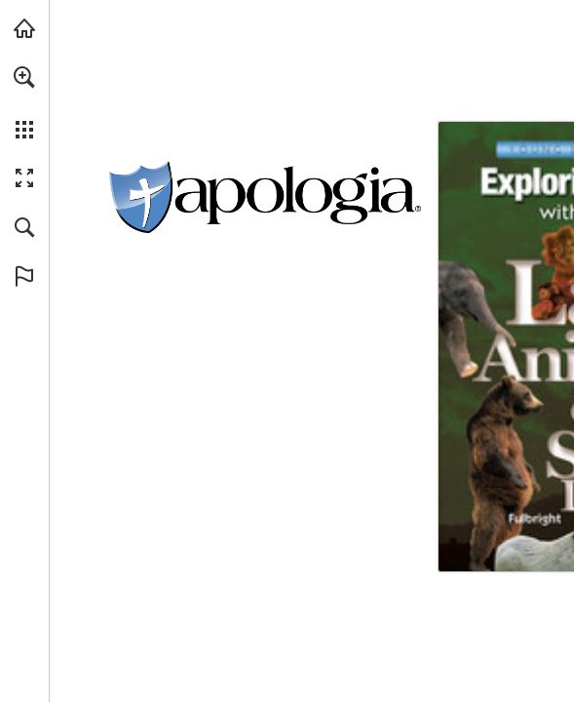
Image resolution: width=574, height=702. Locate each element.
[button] (24, 77)
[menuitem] (24, 102)
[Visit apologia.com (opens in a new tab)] (24, 28)
